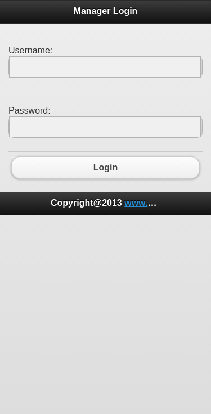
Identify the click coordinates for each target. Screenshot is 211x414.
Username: (30, 50)
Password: (29, 110)
